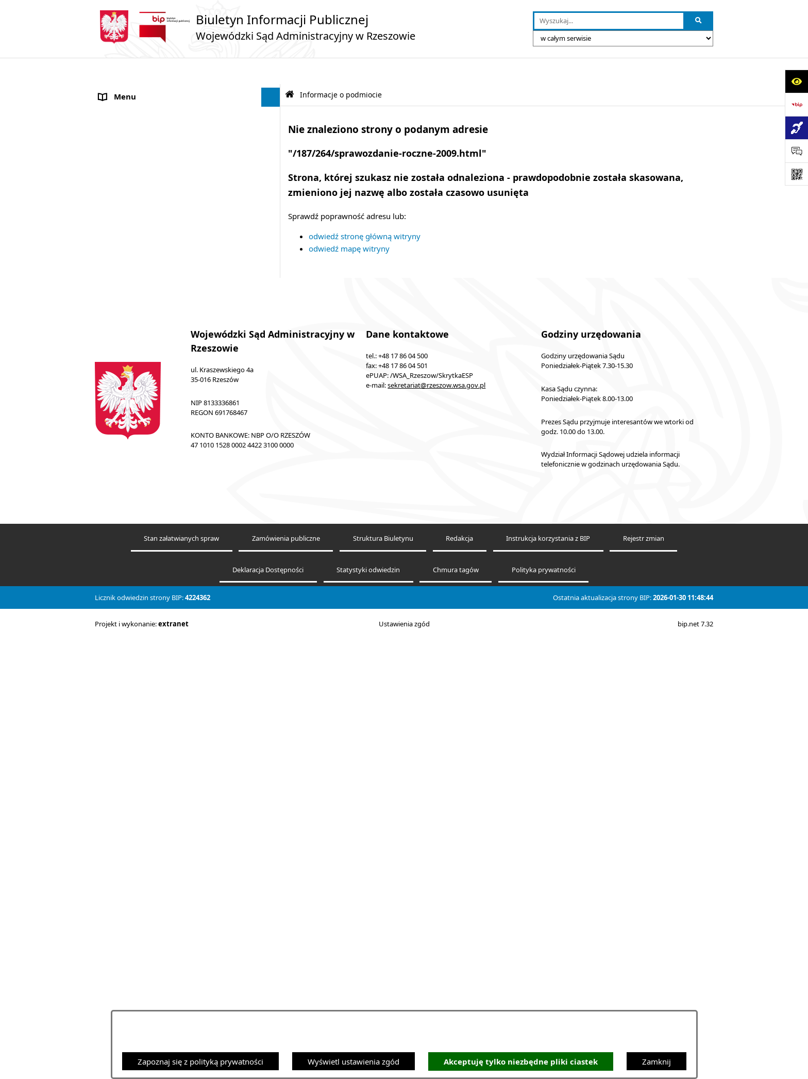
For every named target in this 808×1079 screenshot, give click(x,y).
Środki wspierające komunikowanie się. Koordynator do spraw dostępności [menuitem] (169, 392)
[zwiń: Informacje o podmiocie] (272, 90)
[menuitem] (187, 116)
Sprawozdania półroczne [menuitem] (142, 609)
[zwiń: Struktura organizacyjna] (272, 475)
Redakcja (459, 999)
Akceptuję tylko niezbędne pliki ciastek (521, 1061)
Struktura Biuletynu (383, 999)
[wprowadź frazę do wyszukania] (609, 21)
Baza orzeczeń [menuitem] (124, 328)
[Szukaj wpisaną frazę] (699, 21)
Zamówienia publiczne (286, 999)
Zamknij (656, 1061)
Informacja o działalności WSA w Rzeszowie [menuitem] (176, 725)
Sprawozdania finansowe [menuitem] (143, 687)
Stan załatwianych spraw (181, 999)
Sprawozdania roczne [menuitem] (137, 629)
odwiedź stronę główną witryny (364, 210)
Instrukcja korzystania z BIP (548, 999)
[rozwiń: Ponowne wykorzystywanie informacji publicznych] (272, 167)
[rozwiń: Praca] (272, 456)
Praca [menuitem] (109, 456)
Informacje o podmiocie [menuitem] (141, 90)
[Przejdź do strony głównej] (255, 27)
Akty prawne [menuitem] (121, 231)
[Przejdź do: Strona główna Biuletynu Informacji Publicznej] (289, 68)
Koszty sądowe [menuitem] (125, 250)
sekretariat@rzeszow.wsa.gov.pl (436, 846)
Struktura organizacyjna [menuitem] (141, 475)
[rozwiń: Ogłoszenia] (272, 436)
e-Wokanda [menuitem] (119, 309)
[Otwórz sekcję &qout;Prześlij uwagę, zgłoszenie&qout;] (796, 150)
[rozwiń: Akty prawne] (272, 231)
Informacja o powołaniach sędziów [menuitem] (161, 417)
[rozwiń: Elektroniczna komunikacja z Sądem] (272, 289)
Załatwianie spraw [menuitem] (131, 590)
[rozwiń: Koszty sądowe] (272, 250)
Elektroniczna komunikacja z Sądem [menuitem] (162, 289)
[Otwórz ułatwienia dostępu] (796, 81)
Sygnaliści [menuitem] (116, 667)
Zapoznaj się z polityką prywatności (200, 1061)
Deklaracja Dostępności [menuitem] (140, 366)
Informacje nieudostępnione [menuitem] (149, 347)
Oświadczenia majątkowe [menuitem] (144, 706)
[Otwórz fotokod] (796, 174)
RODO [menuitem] (110, 648)
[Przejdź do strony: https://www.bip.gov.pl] (796, 104)
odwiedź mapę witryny (349, 222)
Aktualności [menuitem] (119, 270)
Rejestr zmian (643, 999)
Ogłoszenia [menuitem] (119, 436)
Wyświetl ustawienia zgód (353, 1061)
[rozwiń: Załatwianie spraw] (272, 590)
